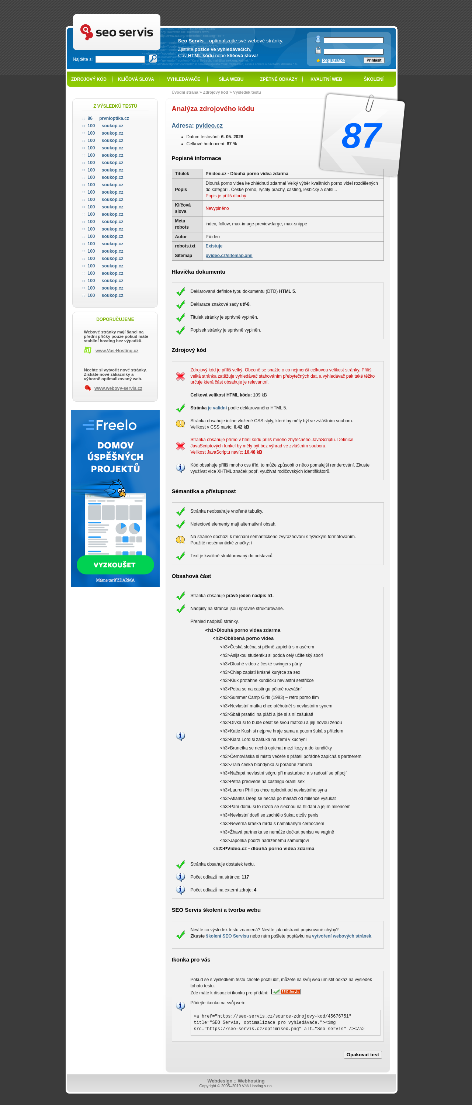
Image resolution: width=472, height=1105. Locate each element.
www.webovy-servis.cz (118, 388)
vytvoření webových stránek (341, 936)
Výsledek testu (247, 92)
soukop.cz (106, 125)
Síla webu (231, 79)
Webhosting (251, 1081)
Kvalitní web (326, 79)
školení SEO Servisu (227, 936)
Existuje (213, 246)
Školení (374, 79)
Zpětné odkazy (278, 79)
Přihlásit (374, 60)
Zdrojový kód (89, 79)
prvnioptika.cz (108, 118)
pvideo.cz (209, 125)
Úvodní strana (185, 92)
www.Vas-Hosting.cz (117, 350)
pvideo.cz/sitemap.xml (228, 255)
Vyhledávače (183, 79)
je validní (217, 408)
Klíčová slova (136, 79)
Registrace (333, 60)
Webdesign (219, 1081)
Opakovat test (363, 1054)
